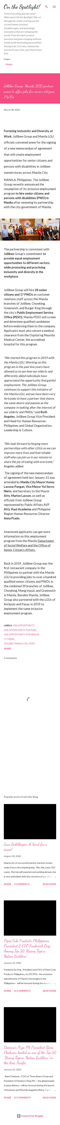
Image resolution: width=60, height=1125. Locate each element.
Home (9, 64)
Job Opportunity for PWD (20, 630)
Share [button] (7, 648)
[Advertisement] (30, 764)
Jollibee (9, 643)
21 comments (22, 990)
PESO (32, 643)
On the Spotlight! (22, 6)
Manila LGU (21, 643)
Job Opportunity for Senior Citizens (21, 636)
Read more (49, 884)
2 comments (21, 884)
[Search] (46, 6)
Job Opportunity (23, 625)
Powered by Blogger (30, 1115)
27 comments (22, 1097)
